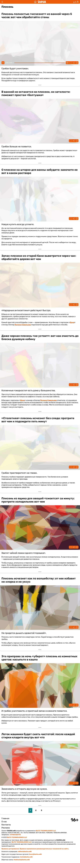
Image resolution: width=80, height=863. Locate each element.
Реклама (5, 828)
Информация (77, 62)
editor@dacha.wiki (25, 851)
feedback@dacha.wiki (22, 860)
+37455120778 (15, 834)
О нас (4, 821)
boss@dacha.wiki (35, 854)
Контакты (6, 824)
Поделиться (73, 62)
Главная (5, 818)
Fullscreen (70, 62)
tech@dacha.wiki (26, 857)
